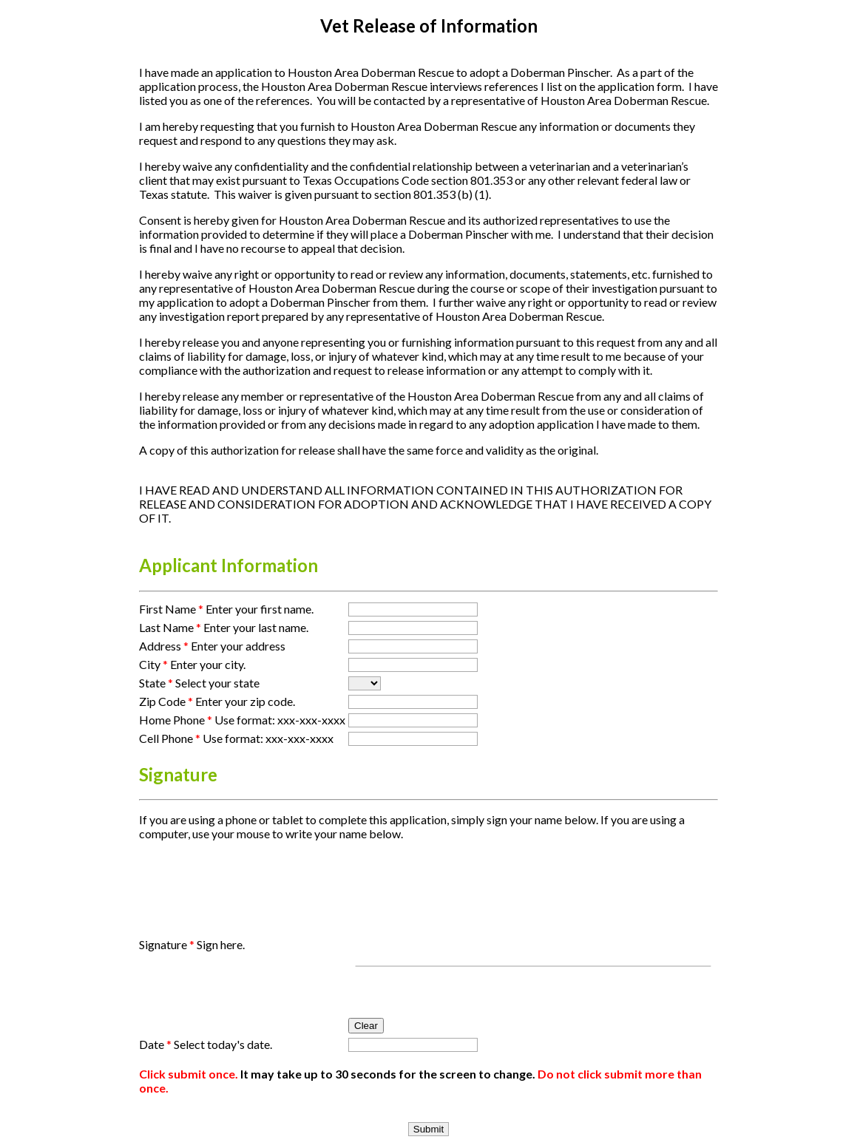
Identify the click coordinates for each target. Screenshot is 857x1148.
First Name (171, 609)
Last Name (170, 627)
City (153, 664)
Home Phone (175, 720)
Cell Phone (169, 738)
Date (155, 1044)
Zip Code (166, 701)
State (156, 683)
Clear (366, 1025)
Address (164, 646)
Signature (166, 944)
